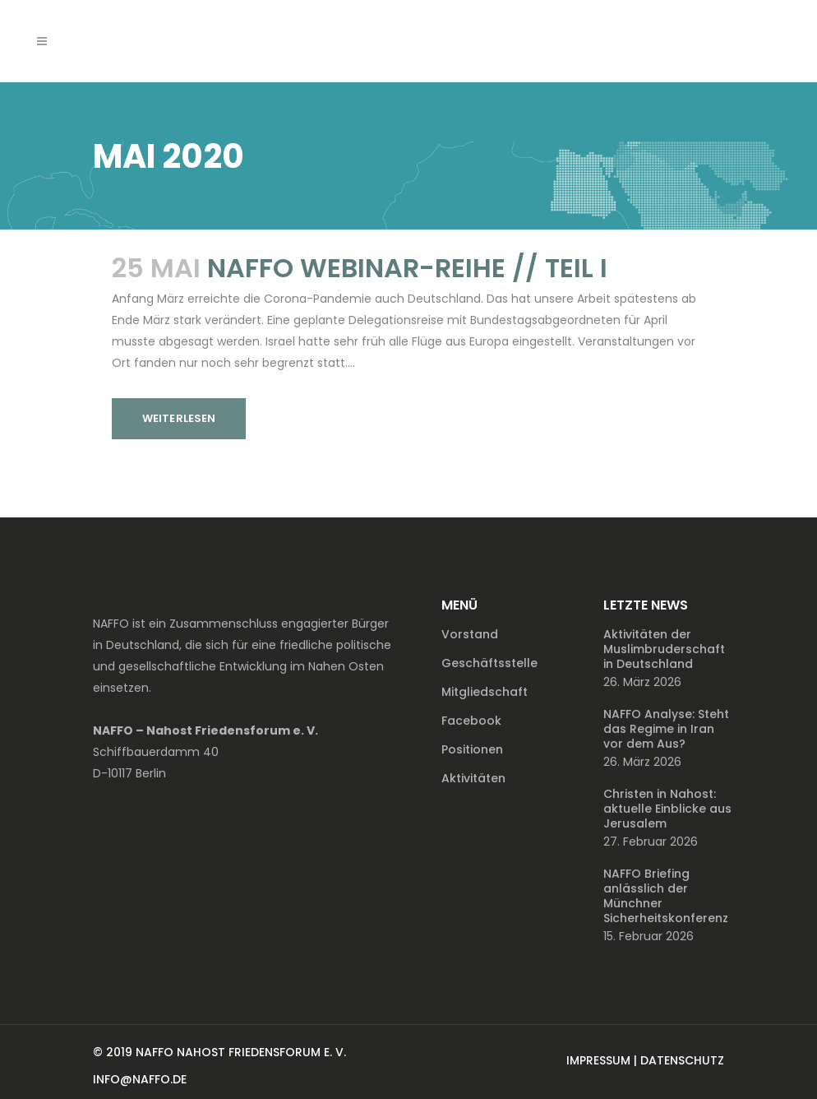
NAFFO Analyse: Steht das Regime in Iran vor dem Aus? (666, 729)
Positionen (472, 749)
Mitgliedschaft (484, 691)
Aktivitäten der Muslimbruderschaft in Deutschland (664, 649)
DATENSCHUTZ (682, 1060)
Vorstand (469, 634)
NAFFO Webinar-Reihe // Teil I (407, 267)
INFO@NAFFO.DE (140, 1079)
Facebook (471, 720)
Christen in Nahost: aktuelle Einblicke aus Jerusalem (667, 808)
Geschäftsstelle (489, 663)
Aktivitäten (473, 778)
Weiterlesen (178, 418)
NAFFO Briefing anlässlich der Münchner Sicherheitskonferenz (665, 895)
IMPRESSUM (598, 1060)
